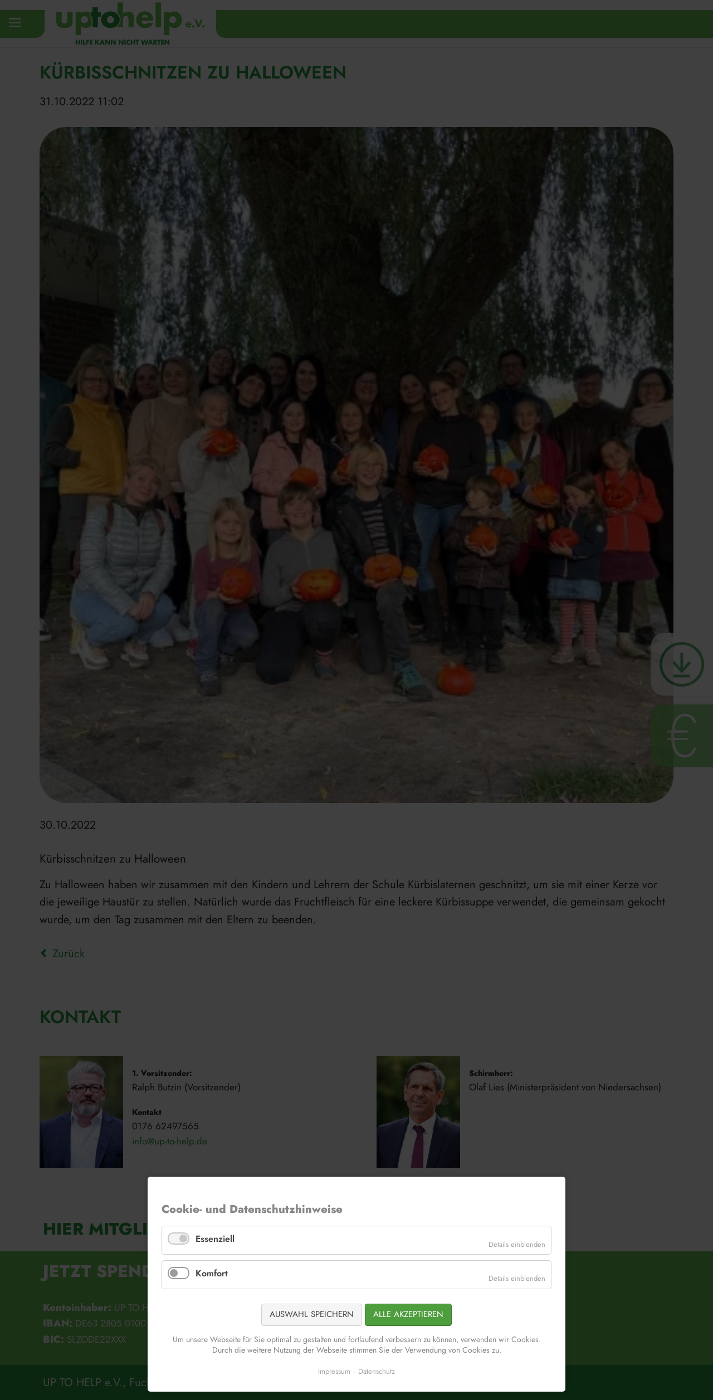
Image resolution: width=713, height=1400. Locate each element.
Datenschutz (376, 1371)
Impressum (334, 1371)
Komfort (212, 1273)
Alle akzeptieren (408, 1314)
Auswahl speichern (312, 1314)
